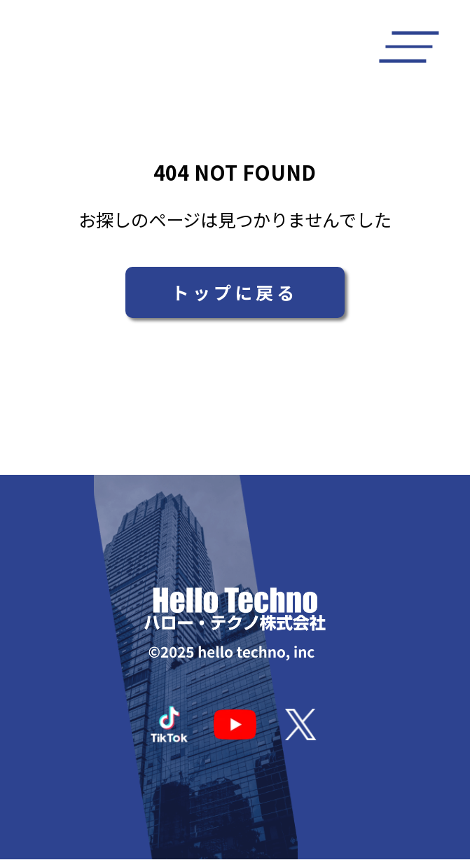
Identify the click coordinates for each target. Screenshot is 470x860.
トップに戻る (235, 292)
